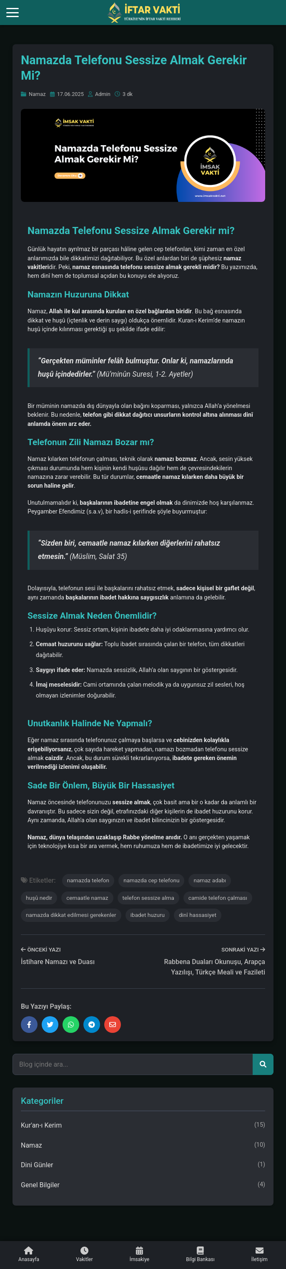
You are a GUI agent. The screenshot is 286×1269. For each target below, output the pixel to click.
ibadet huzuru (147, 914)
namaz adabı (209, 880)
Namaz (33, 94)
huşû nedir (39, 897)
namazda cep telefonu (151, 880)
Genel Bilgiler (143, 1185)
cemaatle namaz (87, 897)
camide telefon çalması (217, 897)
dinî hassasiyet (197, 914)
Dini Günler (143, 1165)
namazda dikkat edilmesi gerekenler (71, 914)
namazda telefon (88, 880)
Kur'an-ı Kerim (143, 1125)
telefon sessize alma (148, 897)
